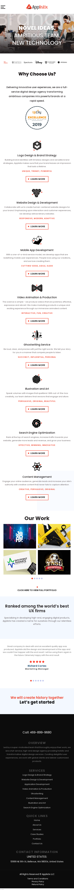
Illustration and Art (37, 801)
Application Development (37, 782)
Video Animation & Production (37, 787)
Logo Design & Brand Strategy (37, 773)
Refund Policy (38, 883)
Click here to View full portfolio (37, 590)
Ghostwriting (37, 792)
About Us (37, 823)
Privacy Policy (38, 880)
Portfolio (37, 837)
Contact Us (37, 842)
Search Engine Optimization (37, 806)
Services (37, 828)
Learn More (38, 179)
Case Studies (37, 832)
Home (37, 818)
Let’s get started (37, 702)
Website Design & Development (37, 778)
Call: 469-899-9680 (37, 731)
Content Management (37, 796)
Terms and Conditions (37, 877)
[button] (32, 578)
